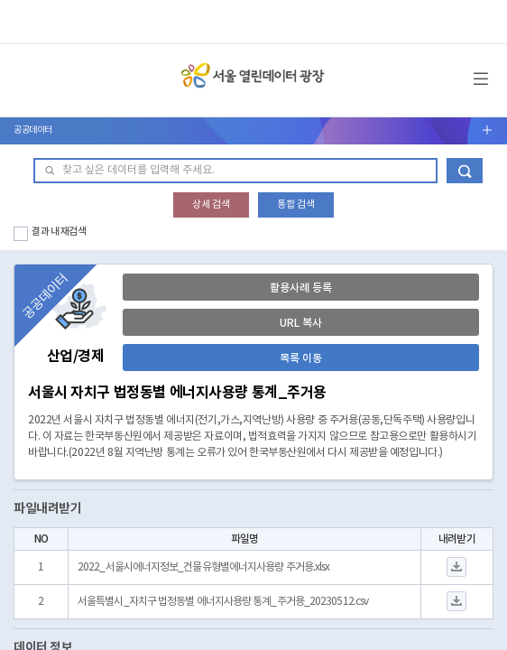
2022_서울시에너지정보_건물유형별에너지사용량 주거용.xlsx (203, 567)
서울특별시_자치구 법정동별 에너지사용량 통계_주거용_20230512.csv (223, 602)
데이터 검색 (465, 170)
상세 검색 (211, 204)
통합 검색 (296, 204)
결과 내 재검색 (59, 232)
